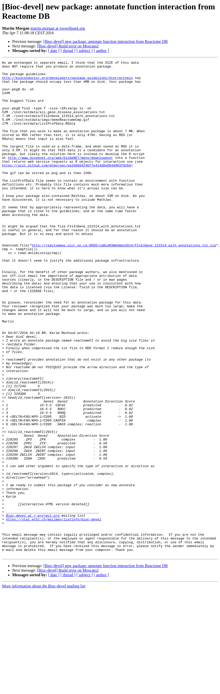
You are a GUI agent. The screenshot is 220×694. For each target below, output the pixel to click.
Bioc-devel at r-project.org (33, 606)
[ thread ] (67, 50)
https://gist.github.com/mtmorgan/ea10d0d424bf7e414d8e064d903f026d (66, 186)
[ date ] (53, 50)
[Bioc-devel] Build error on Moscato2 (68, 46)
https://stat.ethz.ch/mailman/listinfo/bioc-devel (53, 611)
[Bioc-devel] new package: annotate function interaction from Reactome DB (105, 41)
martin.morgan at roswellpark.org (57, 28)
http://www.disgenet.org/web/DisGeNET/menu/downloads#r (60, 177)
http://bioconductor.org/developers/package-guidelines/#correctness (67, 81)
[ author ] (101, 50)
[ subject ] (84, 50)
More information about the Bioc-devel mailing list (43, 685)
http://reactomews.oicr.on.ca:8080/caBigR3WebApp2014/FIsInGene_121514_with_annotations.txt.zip (124, 282)
